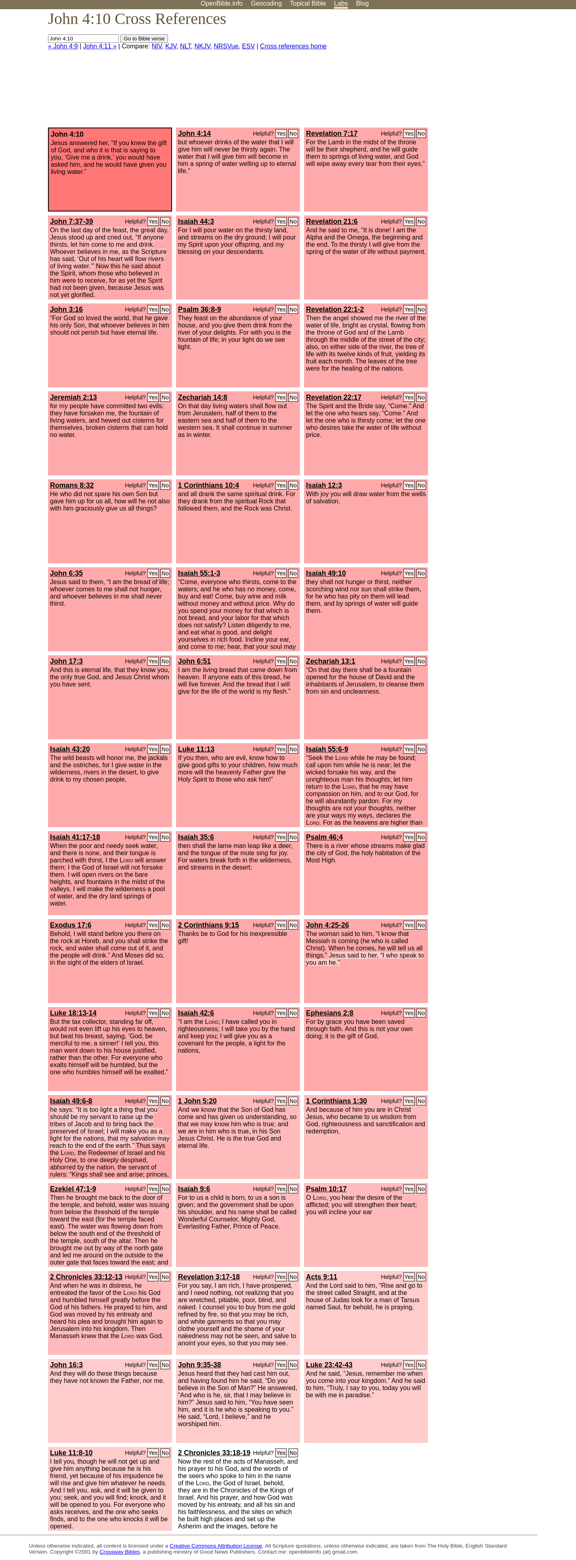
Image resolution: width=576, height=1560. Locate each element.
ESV (248, 46)
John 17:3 (66, 661)
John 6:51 (194, 661)
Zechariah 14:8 (202, 397)
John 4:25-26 (327, 925)
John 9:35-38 (199, 1365)
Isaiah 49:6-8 (71, 1101)
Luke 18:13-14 (73, 1013)
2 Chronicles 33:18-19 (214, 1453)
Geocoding (266, 3)
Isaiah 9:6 (194, 1189)
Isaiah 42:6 (196, 1013)
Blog (362, 3)
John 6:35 (66, 573)
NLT (185, 46)
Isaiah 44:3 (196, 221)
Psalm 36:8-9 (199, 309)
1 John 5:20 (197, 1101)
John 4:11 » (100, 46)
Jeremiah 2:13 (73, 397)
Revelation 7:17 (332, 134)
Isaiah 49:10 (326, 573)
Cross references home (293, 46)
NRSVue (226, 46)
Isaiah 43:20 (70, 749)
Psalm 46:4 (324, 837)
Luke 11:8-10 (71, 1453)
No (293, 133)
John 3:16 (66, 309)
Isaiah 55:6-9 (327, 749)
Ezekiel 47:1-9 (73, 1189)
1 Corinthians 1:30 (336, 1101)
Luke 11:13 (196, 749)
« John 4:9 (63, 46)
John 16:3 (66, 1365)
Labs (341, 3)
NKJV (202, 46)
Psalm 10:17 (326, 1189)
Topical (308, 3)
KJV (170, 46)
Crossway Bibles (120, 1552)
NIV (157, 46)
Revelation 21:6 (332, 221)
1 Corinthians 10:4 (208, 485)
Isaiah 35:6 (196, 837)
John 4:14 (194, 134)
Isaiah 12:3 (324, 485)
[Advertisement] (495, 72)
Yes (281, 133)
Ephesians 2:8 (329, 1013)
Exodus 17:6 (71, 925)
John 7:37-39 (71, 221)
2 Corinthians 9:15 (208, 925)
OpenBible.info (222, 3)
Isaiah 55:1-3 (199, 573)
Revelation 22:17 (334, 397)
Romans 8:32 (72, 485)
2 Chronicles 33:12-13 (86, 1277)
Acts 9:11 (321, 1277)
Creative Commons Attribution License (216, 1546)
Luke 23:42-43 (329, 1365)
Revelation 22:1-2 (335, 309)
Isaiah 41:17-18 (75, 837)
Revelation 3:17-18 (209, 1277)
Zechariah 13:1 (330, 661)
